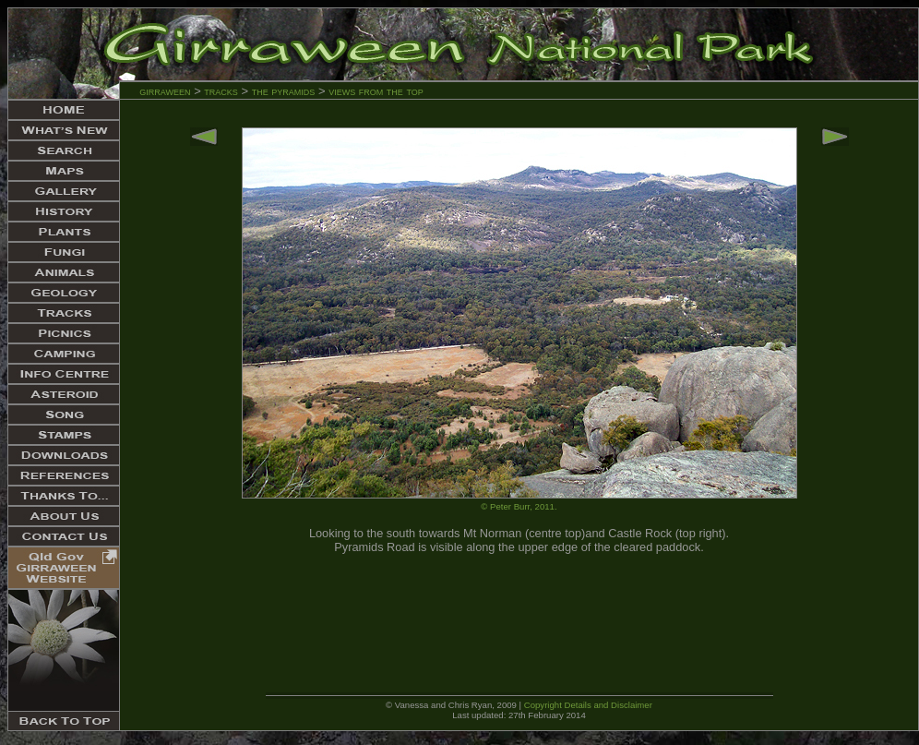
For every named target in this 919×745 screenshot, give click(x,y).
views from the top (376, 91)
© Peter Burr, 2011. (518, 506)
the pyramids (285, 91)
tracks (221, 91)
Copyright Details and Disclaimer (588, 705)
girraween (164, 91)
